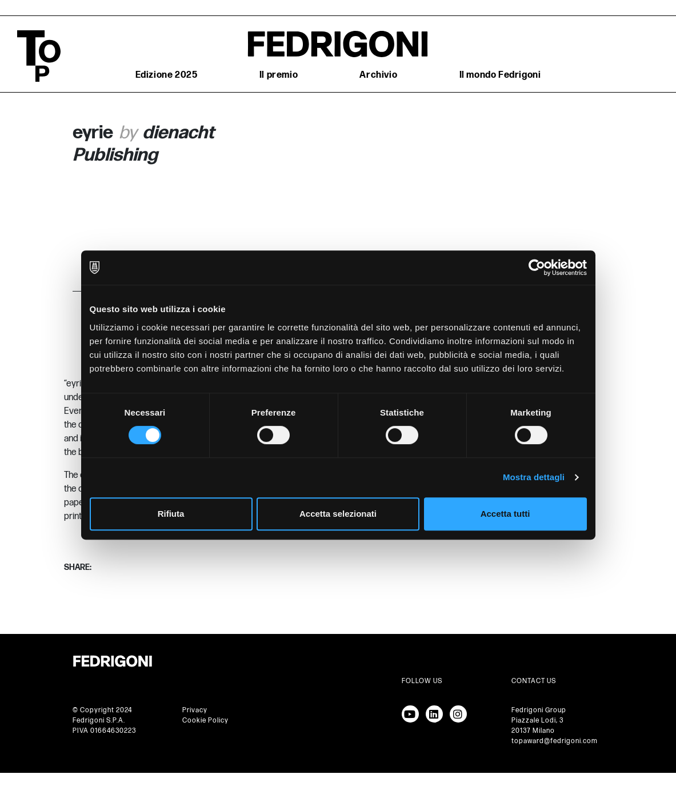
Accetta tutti (505, 513)
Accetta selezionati (338, 513)
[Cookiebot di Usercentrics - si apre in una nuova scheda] (537, 267)
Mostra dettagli (534, 477)
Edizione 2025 (166, 75)
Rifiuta (171, 513)
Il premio (278, 75)
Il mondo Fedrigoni (500, 75)
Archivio (378, 75)
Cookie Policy (205, 720)
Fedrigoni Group (538, 710)
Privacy (194, 710)
